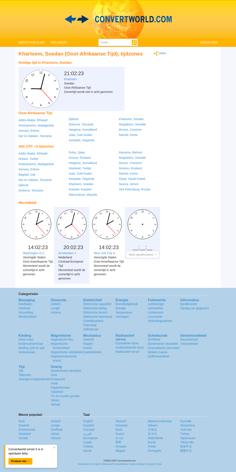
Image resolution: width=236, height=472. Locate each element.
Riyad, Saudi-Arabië (132, 178)
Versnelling (26, 312)
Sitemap (106, 464)
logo (118, 19)
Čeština (88, 446)
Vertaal (55, 404)
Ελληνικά (121, 425)
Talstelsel (57, 391)
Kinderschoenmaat (31, 343)
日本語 (152, 429)
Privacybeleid (119, 464)
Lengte (55, 308)
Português (154, 450)
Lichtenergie (156, 304)
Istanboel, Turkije (80, 168)
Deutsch (121, 421)
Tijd (21, 370)
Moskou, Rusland (130, 168)
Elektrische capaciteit (97, 304)
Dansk (87, 450)
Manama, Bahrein (130, 152)
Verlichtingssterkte (160, 321)
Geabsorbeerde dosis (130, 347)
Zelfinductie (90, 329)
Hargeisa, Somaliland (83, 129)
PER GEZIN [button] (59, 42)
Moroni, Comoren (130, 129)
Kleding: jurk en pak (32, 348)
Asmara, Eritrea (29, 130)
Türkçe (184, 433)
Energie (121, 308)
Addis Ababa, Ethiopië (33, 120)
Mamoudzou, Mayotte (83, 194)
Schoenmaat (27, 352)
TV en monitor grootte (65, 396)
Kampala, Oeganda (81, 140)
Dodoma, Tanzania (81, 124)
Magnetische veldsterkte (67, 352)
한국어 (152, 433)
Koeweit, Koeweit (80, 189)
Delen (160, 53)
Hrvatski (121, 446)
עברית (119, 438)
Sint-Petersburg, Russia (134, 189)
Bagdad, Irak (27, 174)
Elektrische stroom (95, 312)
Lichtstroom (155, 312)
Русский (185, 421)
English (88, 421)
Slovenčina (187, 425)
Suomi (120, 433)
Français (89, 429)
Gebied (55, 304)
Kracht (87, 348)
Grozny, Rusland (80, 157)
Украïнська (187, 438)
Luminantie (155, 316)
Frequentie (58, 379)
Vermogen (122, 316)
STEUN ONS (209, 42)
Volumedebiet (189, 343)
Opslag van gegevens (194, 308)
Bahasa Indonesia (160, 421)
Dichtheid (154, 339)
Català (87, 442)
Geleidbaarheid (93, 321)
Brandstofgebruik (127, 304)
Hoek (54, 383)
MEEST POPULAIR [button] (32, 42)
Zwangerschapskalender (35, 379)
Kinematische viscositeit (163, 348)
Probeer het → (20, 461)
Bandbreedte (188, 304)
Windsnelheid (27, 316)
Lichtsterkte (155, 308)
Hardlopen (25, 304)
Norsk (152, 442)
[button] (142, 254)
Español (88, 425)
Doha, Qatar (77, 152)
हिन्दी (118, 442)
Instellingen (84, 464)
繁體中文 (186, 450)
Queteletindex (92, 352)
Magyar (121, 450)
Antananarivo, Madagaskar (36, 125)
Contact (96, 464)
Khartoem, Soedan (131, 119)
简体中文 (186, 446)
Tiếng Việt (186, 442)
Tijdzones (25, 375)
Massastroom (189, 339)
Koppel (87, 343)
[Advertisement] (139, 69)
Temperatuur (124, 312)
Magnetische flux (62, 339)
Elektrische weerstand (97, 316)
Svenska (186, 429)
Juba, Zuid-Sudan (80, 135)
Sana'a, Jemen (129, 184)
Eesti (119, 429)
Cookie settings (136, 464)
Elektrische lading (94, 308)
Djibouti (74, 119)
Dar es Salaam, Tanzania (35, 136)
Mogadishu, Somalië (132, 124)
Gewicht (88, 339)
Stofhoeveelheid (158, 356)
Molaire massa (157, 352)
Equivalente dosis (127, 343)
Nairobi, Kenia (128, 135)
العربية (87, 433)
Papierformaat (60, 387)
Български (90, 438)
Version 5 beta (153, 464)
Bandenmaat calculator (66, 370)
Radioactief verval (127, 351)
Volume (56, 312)
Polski (152, 446)
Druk (54, 375)
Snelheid (24, 308)
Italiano (152, 425)
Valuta (55, 400)
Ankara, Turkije (28, 158)
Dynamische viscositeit (163, 343)
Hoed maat (26, 339)
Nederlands (155, 438)
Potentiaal (89, 325)
